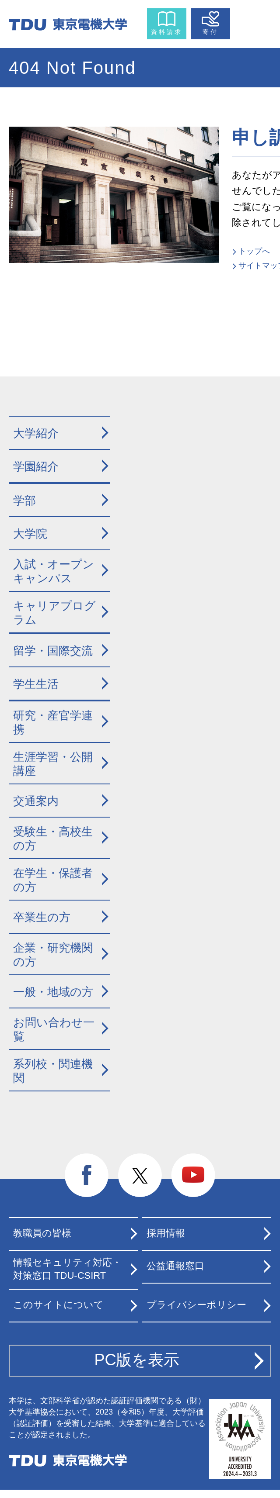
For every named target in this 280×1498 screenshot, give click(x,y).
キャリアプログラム (54, 613)
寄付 (210, 31)
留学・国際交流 (53, 650)
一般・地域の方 (53, 991)
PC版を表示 (136, 1360)
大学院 (30, 533)
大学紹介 (36, 433)
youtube (193, 1175)
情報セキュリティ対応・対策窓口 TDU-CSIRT (67, 1269)
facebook (86, 1175)
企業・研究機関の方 (53, 955)
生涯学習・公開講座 (53, 764)
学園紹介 (36, 466)
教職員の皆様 (42, 1233)
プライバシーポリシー (196, 1304)
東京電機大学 (68, 1460)
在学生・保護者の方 (53, 880)
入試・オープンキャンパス (53, 571)
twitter (140, 1175)
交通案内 (36, 801)
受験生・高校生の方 (53, 839)
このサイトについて (58, 1304)
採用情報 (166, 1233)
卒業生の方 (41, 917)
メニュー (252, 22)
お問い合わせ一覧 (53, 1029)
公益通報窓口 (175, 1265)
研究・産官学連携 (53, 722)
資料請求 (166, 31)
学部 (24, 500)
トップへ (254, 251)
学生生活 (36, 683)
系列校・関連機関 (53, 1071)
